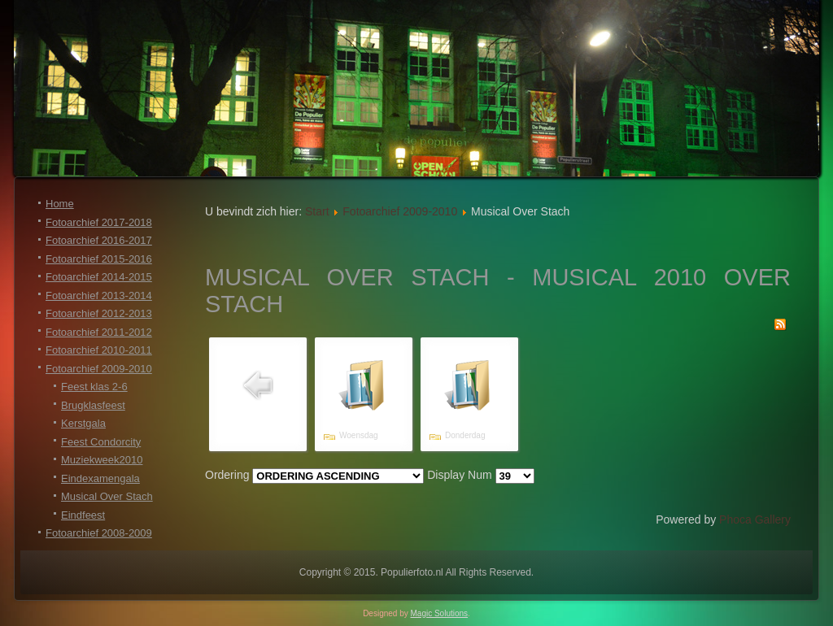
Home (60, 204)
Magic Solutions (440, 613)
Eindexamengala (100, 478)
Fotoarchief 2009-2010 (99, 369)
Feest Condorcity (101, 442)
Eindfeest (83, 515)
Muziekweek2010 (101, 460)
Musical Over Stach (107, 496)
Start (317, 211)
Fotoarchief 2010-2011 (99, 350)
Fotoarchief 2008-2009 (99, 533)
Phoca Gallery (755, 519)
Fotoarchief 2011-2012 (99, 332)
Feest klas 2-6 (94, 386)
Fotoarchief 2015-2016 (99, 259)
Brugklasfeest (93, 405)
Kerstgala (83, 423)
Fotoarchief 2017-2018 (99, 222)
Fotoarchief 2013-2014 (99, 295)
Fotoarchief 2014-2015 (99, 277)
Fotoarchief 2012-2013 (99, 313)
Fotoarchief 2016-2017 (99, 240)
